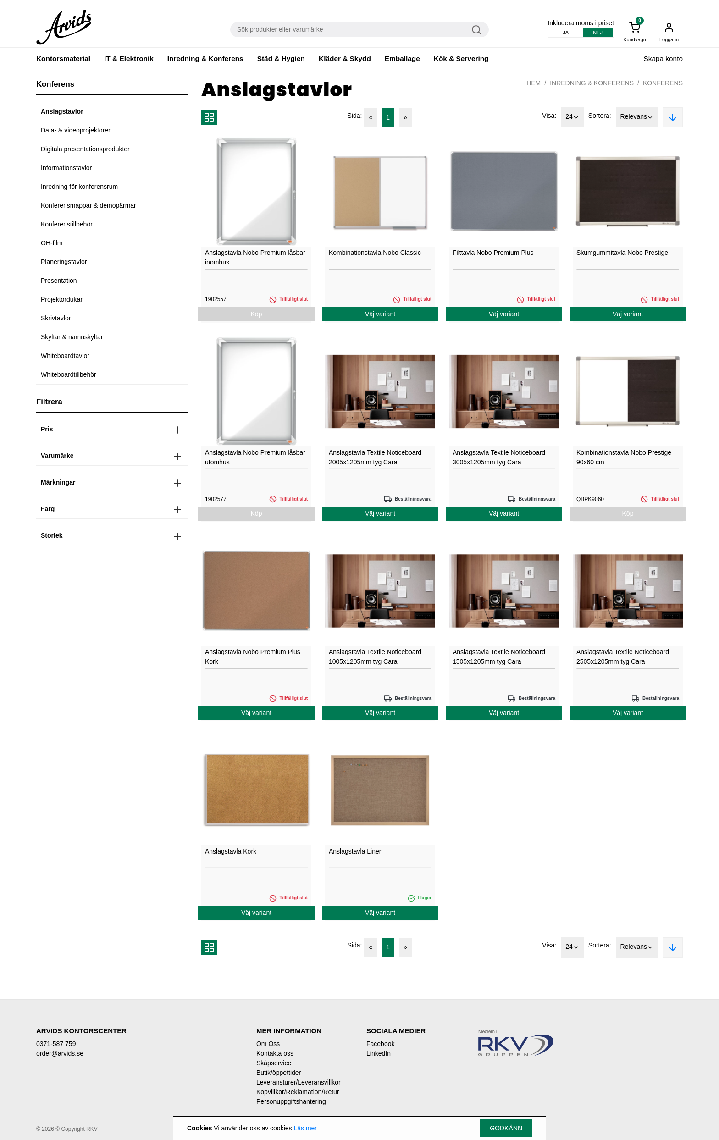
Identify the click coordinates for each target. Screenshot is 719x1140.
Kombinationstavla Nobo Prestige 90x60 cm (623, 457)
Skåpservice (273, 1063)
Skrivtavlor (56, 318)
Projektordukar (62, 299)
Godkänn (506, 1128)
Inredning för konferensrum (79, 186)
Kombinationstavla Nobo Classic (375, 252)
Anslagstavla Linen (356, 851)
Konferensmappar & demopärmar (88, 205)
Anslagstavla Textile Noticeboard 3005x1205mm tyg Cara (499, 457)
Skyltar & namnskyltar (72, 337)
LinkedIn (378, 1053)
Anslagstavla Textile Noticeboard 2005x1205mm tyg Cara (375, 457)
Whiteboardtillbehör (68, 374)
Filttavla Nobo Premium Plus (493, 252)
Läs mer (305, 1128)
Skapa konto (663, 58)
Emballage (402, 58)
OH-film (51, 243)
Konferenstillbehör (67, 224)
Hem (533, 83)
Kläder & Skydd (345, 58)
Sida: (355, 115)
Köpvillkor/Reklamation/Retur (297, 1092)
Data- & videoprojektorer (76, 130)
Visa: (549, 115)
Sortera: (599, 115)
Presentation (59, 280)
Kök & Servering (461, 58)
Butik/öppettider (278, 1072)
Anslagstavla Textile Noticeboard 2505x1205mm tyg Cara (622, 656)
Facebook (380, 1043)
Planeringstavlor (64, 261)
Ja (566, 32)
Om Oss (268, 1043)
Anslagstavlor (62, 111)
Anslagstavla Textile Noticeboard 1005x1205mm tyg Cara (375, 656)
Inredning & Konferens (205, 58)
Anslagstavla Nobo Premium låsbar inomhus (255, 257)
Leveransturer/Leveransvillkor (298, 1082)
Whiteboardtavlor (65, 355)
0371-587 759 (56, 1043)
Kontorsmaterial (63, 58)
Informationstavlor (66, 167)
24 (572, 117)
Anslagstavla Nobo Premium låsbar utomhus (255, 457)
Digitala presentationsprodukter (85, 149)
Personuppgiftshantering (291, 1101)
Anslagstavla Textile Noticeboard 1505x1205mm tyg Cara (499, 656)
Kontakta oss (274, 1053)
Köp (256, 314)
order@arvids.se (59, 1053)
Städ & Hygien (281, 58)
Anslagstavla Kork (230, 851)
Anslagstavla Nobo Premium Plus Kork (252, 656)
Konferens (663, 83)
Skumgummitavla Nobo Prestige (622, 252)
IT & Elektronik (129, 58)
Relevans (636, 117)
